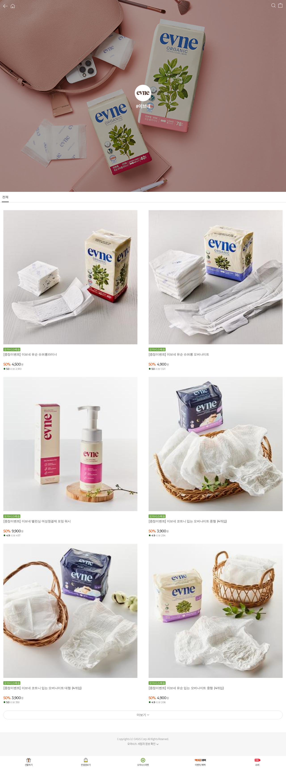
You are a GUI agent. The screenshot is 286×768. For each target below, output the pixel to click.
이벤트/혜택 (200, 764)
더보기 (141, 715)
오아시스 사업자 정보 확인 (141, 744)
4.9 (13, 535)
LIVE (257, 764)
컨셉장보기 (86, 764)
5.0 (13, 369)
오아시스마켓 (143, 764)
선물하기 (29, 764)
